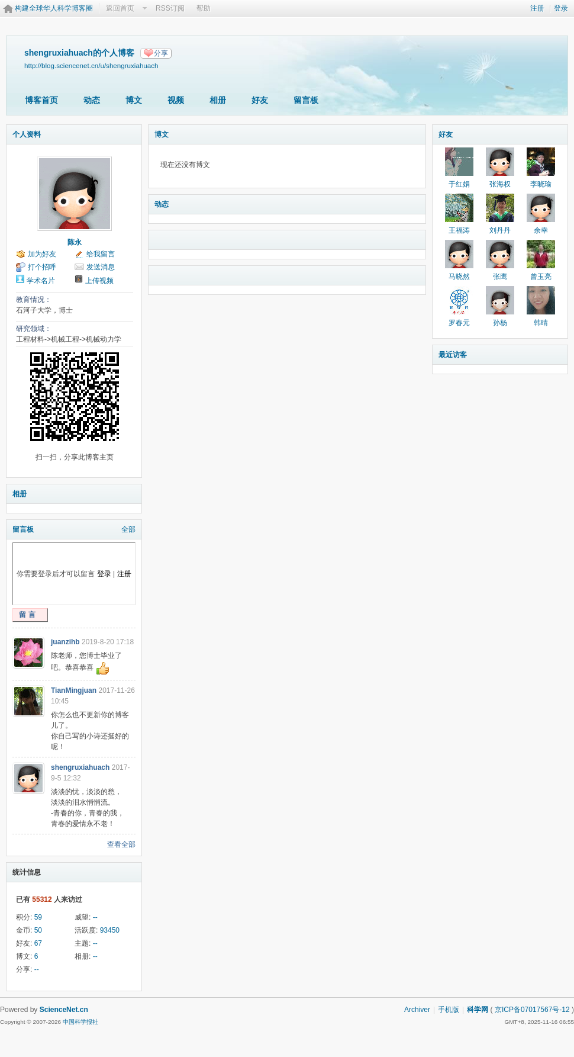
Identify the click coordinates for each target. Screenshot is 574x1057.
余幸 (541, 230)
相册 (217, 100)
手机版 (448, 1009)
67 (38, 943)
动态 (91, 100)
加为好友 (42, 254)
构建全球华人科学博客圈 (54, 8)
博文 (133, 100)
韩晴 (541, 323)
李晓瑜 (541, 184)
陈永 (74, 242)
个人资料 (26, 134)
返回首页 (120, 8)
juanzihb (65, 642)
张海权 (500, 184)
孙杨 (500, 323)
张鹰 (500, 276)
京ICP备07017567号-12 (532, 1009)
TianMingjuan (73, 690)
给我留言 (100, 254)
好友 (259, 100)
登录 (561, 8)
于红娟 (459, 184)
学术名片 (41, 281)
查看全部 (121, 844)
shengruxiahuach (80, 767)
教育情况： (33, 299)
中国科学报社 (80, 1022)
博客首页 (41, 100)
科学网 (477, 1009)
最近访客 (452, 355)
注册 (537, 8)
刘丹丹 (500, 230)
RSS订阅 (170, 8)
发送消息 (100, 267)
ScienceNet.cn (64, 1009)
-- (95, 917)
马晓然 (459, 276)
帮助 (203, 8)
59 (38, 917)
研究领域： (33, 329)
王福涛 (459, 230)
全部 (128, 529)
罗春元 (459, 323)
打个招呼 (42, 267)
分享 (161, 53)
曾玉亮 (541, 276)
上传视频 (99, 281)
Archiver (417, 1009)
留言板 (306, 100)
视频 (175, 100)
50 (38, 930)
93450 (110, 930)
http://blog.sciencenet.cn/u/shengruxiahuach (91, 65)
